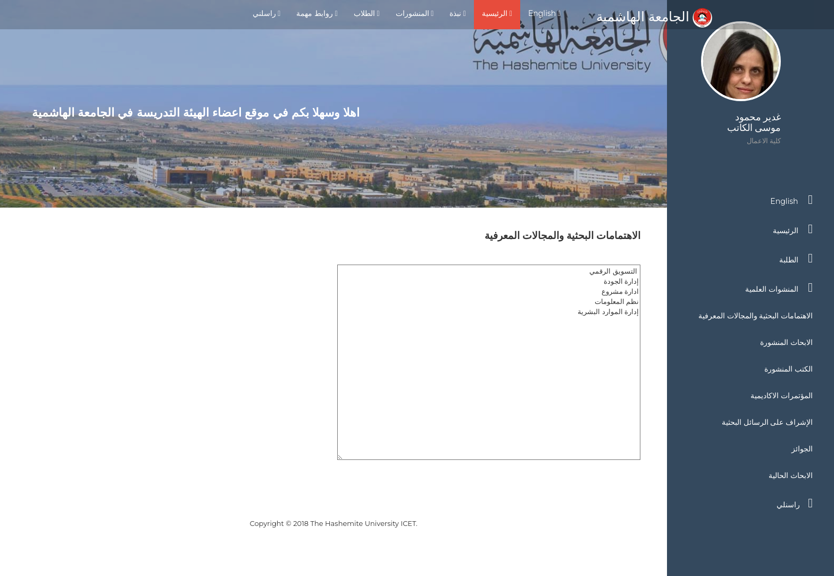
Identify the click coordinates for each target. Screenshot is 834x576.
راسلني (267, 13)
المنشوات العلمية (779, 287)
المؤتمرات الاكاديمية (781, 395)
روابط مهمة (316, 13)
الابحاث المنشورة (786, 342)
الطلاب (367, 13)
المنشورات (415, 13)
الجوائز (802, 449)
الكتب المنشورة (788, 369)
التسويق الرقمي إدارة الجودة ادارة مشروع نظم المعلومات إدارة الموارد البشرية (488, 362)
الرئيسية (497, 13)
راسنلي (795, 503)
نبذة (457, 13)
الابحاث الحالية (791, 475)
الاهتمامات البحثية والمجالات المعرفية (755, 315)
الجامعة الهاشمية (654, 16)
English (544, 13)
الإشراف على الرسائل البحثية (767, 422)
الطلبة (796, 258)
